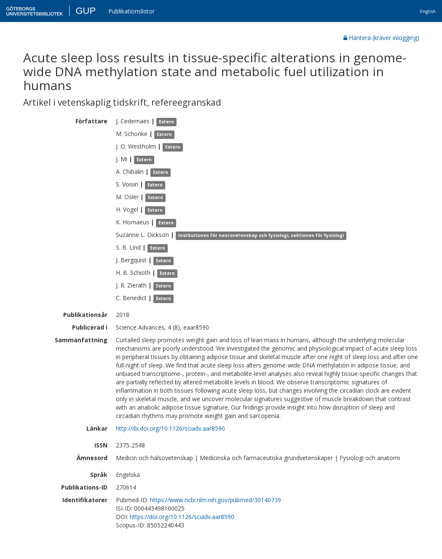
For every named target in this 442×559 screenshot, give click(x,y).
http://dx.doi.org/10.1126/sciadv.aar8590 (170, 428)
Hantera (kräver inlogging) (381, 38)
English (428, 11)
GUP (85, 10)
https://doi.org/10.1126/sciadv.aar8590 (182, 517)
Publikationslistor (131, 11)
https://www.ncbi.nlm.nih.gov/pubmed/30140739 (215, 500)
